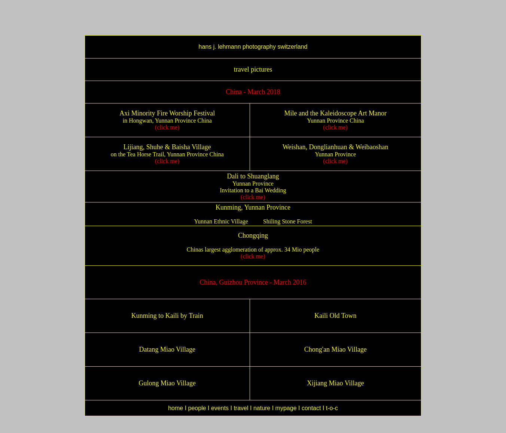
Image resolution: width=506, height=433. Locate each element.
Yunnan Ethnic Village (221, 221)
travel (241, 408)
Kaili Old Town (335, 315)
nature (261, 408)
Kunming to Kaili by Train (167, 315)
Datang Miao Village (167, 349)
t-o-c (332, 408)
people (197, 408)
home (175, 408)
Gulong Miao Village (167, 383)
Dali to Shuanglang (253, 176)
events (220, 408)
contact (311, 408)
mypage (286, 408)
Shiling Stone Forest (287, 221)
